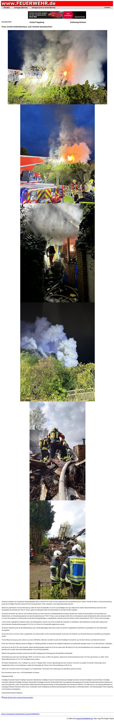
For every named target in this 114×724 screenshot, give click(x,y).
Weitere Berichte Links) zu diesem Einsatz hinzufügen (17, 697)
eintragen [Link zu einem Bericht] (43, 8)
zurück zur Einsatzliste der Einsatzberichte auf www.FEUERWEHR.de (20, 714)
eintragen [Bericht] (20, 8)
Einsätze (7, 8)
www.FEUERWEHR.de (84, 718)
